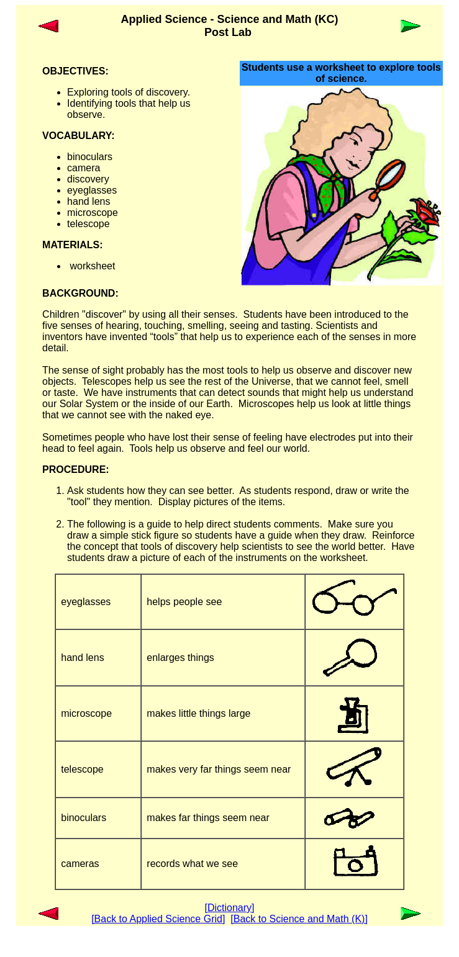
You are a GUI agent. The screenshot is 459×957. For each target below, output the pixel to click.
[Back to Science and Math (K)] (299, 919)
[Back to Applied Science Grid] (158, 919)
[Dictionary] (229, 907)
